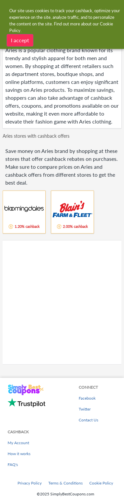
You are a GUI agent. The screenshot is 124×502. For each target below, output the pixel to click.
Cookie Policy (101, 483)
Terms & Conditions (65, 483)
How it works (19, 453)
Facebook (87, 398)
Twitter (85, 409)
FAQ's (13, 464)
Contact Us (88, 419)
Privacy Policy (30, 483)
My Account (18, 442)
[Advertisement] (62, 302)
